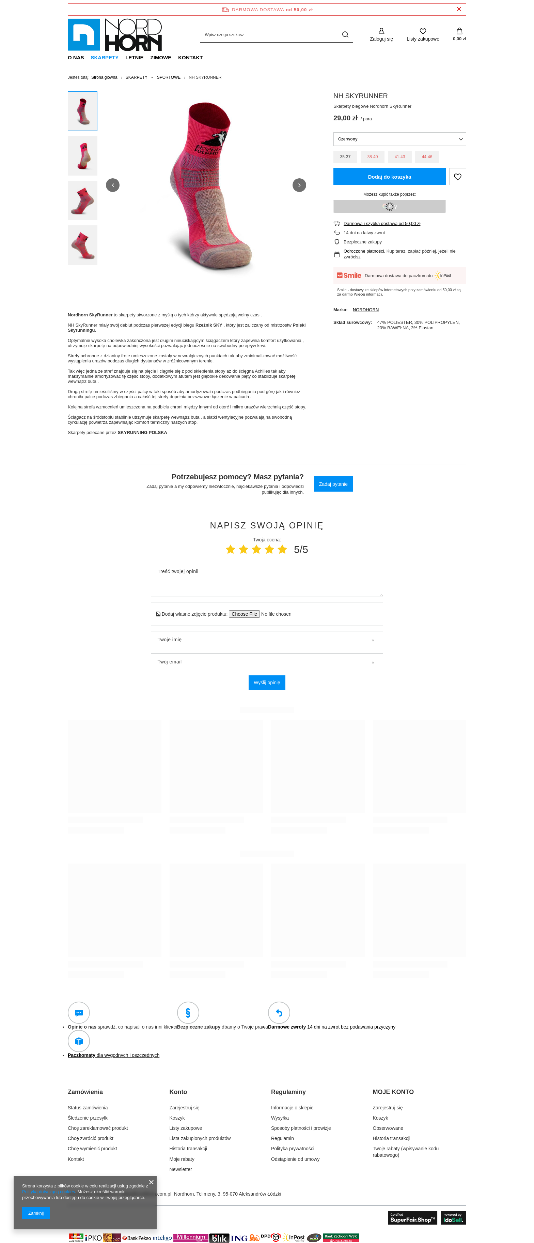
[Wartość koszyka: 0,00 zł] (459, 35)
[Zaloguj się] (381, 34)
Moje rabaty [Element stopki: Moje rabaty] (182, 1159)
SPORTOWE (169, 77)
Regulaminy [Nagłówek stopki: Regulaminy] (288, 1092)
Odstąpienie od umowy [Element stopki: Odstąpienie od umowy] (295, 1159)
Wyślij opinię (267, 682)
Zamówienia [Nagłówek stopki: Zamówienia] (85, 1092)
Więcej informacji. (368, 294)
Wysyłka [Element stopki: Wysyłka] (280, 1118)
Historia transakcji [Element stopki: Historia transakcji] (188, 1148)
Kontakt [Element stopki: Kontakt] (76, 1159)
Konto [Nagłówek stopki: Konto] (178, 1092)
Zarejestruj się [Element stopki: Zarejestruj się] (185, 1107)
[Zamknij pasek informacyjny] (459, 9)
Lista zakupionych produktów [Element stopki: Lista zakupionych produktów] (200, 1138)
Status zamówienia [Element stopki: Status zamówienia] (88, 1107)
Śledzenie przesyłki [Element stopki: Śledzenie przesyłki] (88, 1118)
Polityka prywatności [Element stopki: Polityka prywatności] (292, 1148)
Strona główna (104, 77)
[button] (113, 185)
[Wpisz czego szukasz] (276, 34)
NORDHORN (366, 309)
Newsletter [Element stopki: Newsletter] (181, 1169)
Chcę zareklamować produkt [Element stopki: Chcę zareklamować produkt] (98, 1128)
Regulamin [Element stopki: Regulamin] (282, 1138)
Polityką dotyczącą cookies (48, 1191)
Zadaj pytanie (333, 484)
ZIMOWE (161, 57)
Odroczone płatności (364, 251)
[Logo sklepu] (115, 34)
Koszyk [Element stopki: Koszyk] (177, 1118)
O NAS (76, 57)
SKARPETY (105, 57)
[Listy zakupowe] (423, 34)
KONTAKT (190, 57)
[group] (206, 185)
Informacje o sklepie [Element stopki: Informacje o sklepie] (292, 1107)
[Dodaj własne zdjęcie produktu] (274, 614)
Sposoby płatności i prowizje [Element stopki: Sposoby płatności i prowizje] (301, 1128)
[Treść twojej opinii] (267, 580)
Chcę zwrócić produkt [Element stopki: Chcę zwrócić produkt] (90, 1138)
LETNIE (134, 57)
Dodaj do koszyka (389, 177)
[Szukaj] (345, 34)
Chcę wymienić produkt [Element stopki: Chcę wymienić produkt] (92, 1148)
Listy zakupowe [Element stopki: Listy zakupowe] (186, 1128)
